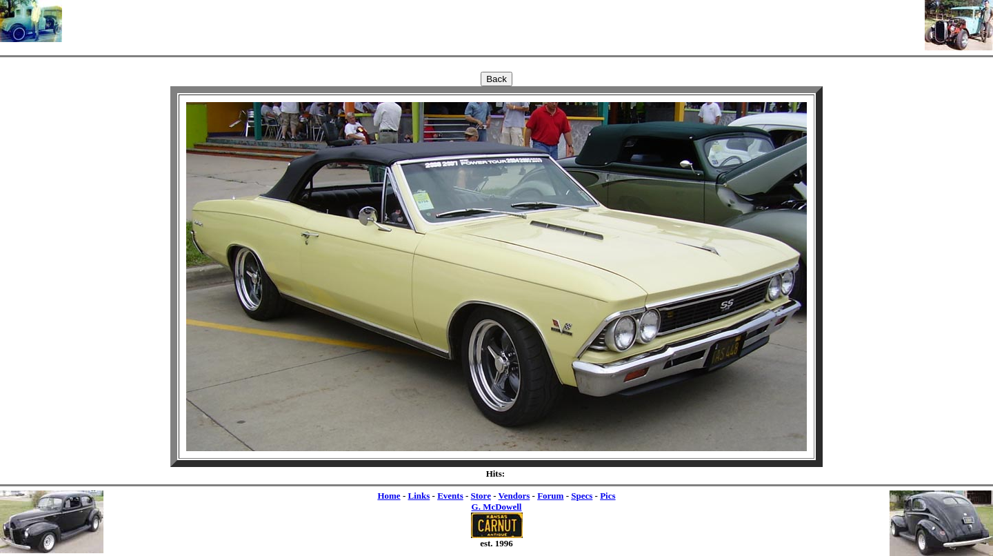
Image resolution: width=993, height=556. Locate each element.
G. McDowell (497, 507)
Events (450, 495)
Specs (581, 495)
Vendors (514, 495)
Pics (607, 495)
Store (481, 495)
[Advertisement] (493, 20)
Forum (550, 495)
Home (388, 495)
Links (419, 495)
